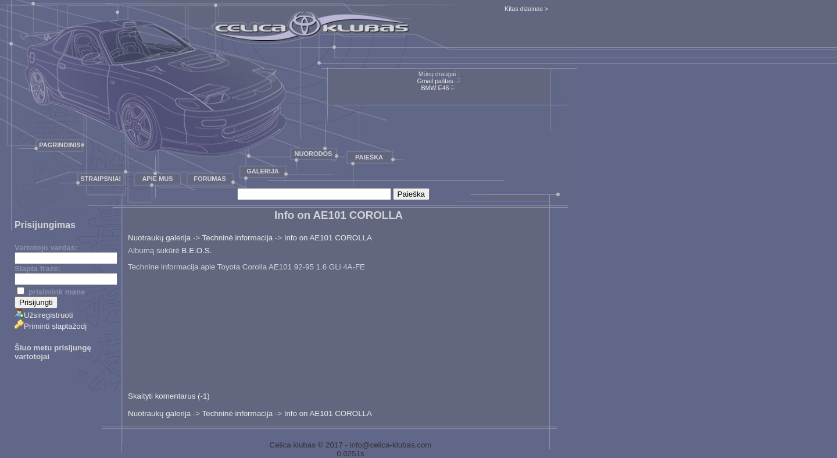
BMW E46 (435, 87)
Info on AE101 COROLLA (328, 237)
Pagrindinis (59, 144)
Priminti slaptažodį (51, 326)
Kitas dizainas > (526, 8)
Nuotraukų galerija (159, 237)
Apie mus (157, 178)
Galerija (262, 171)
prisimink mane (51, 291)
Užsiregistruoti (44, 315)
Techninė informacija (237, 237)
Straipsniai (100, 178)
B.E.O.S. (197, 250)
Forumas (210, 178)
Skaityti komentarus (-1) (169, 396)
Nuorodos (313, 153)
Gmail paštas (435, 80)
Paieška (369, 157)
